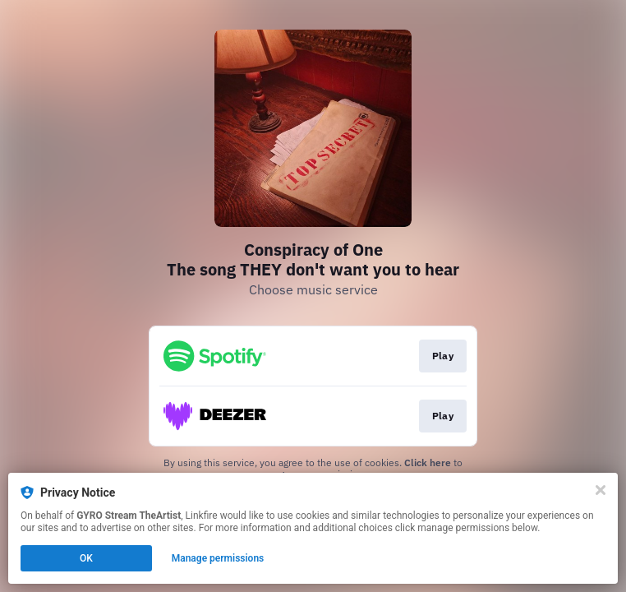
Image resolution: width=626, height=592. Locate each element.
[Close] (600, 490)
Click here (427, 462)
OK (86, 558)
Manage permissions (218, 558)
